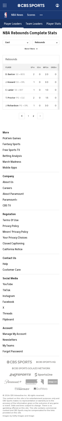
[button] (41, 15)
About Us (8, 182)
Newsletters (10, 339)
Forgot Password (13, 351)
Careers (7, 188)
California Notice (12, 249)
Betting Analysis (12, 156)
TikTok (6, 290)
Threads (7, 313)
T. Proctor (10, 97)
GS (39, 67)
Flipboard (8, 319)
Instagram (9, 296)
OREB (53, 67)
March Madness (12, 162)
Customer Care (12, 269)
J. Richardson (12, 105)
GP (32, 67)
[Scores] (31, 15)
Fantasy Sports (11, 144)
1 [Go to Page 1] (28, 116)
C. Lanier (9, 89)
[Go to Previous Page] (22, 116)
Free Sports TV (11, 150)
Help (5, 264)
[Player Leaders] (13, 23)
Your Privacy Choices (15, 237)
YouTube (8, 284)
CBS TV (7, 205)
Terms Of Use (11, 220)
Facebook (8, 302)
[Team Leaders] (34, 23)
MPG (45, 67)
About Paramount (13, 194)
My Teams (8, 345)
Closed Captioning (13, 243)
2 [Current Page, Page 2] (33, 116)
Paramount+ (10, 199)
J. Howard (10, 82)
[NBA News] (17, 15)
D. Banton (10, 74)
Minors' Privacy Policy (15, 232)
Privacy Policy (11, 226)
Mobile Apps (10, 167)
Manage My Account (14, 334)
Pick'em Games (12, 138)
